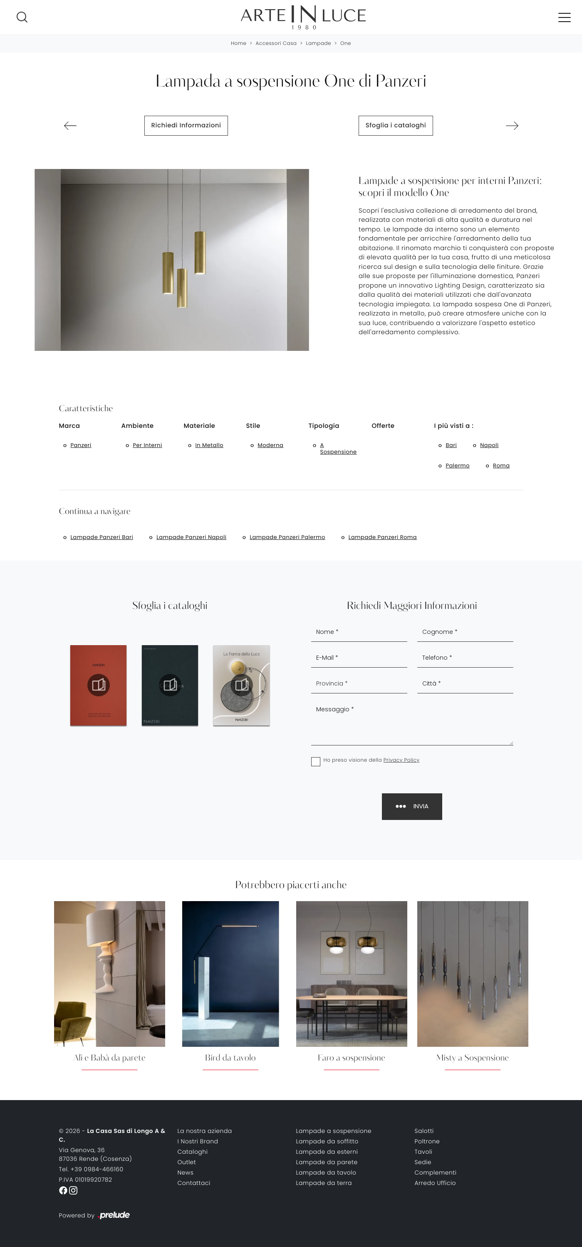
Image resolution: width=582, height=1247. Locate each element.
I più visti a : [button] (453, 426)
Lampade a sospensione (334, 1131)
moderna (271, 445)
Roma (501, 465)
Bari (451, 445)
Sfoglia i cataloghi (396, 125)
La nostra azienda (205, 1131)
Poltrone (427, 1141)
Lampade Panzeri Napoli (191, 537)
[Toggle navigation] (564, 17)
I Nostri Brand (198, 1141)
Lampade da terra (324, 1183)
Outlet (187, 1162)
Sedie (423, 1162)
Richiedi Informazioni (186, 125)
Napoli (489, 445)
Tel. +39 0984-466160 (91, 1169)
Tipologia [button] (324, 426)
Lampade (318, 43)
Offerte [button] (382, 426)
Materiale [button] (199, 426)
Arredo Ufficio (435, 1183)
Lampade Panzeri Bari (102, 537)
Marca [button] (69, 426)
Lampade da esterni (327, 1152)
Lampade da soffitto (327, 1141)
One (345, 43)
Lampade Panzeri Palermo (287, 537)
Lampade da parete (327, 1162)
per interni (147, 445)
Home (239, 43)
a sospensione (338, 448)
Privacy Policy (402, 760)
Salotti (424, 1131)
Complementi (436, 1172)
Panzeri (81, 445)
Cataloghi (193, 1152)
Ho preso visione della (372, 760)
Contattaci (194, 1183)
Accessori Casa (276, 43)
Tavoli (424, 1152)
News (186, 1172)
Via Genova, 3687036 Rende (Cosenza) (95, 1154)
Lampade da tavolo (326, 1172)
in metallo (209, 445)
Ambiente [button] (137, 426)
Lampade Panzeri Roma (383, 537)
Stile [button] (253, 426)
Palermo (458, 465)
